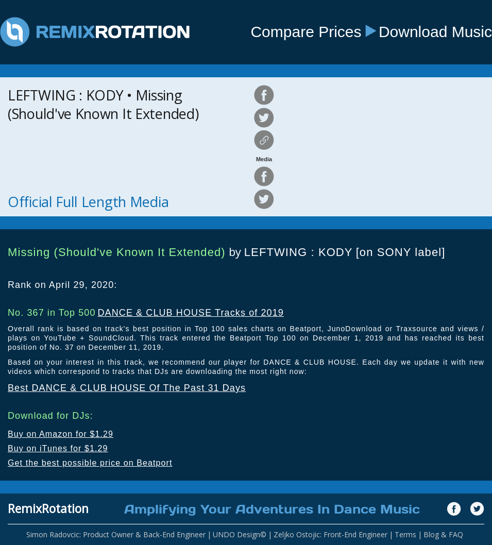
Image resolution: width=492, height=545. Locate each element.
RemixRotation (48, 508)
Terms (405, 534)
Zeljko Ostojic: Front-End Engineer (330, 534)
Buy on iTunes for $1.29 (58, 448)
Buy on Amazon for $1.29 (60, 434)
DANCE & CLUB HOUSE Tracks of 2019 (190, 313)
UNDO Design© (239, 534)
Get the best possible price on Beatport (90, 462)
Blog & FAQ (443, 534)
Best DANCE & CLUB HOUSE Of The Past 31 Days (127, 388)
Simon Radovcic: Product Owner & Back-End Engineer (116, 534)
